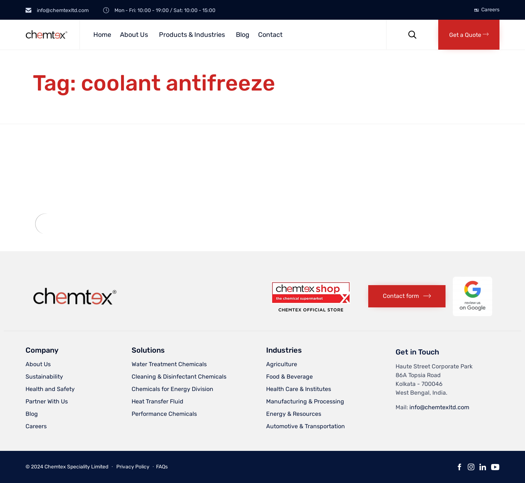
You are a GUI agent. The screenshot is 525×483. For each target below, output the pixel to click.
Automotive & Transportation (305, 426)
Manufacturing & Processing (305, 401)
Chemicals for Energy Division (172, 389)
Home (102, 35)
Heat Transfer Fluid (157, 401)
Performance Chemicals (164, 413)
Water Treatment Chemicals (169, 364)
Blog (242, 35)
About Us (134, 35)
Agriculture (281, 364)
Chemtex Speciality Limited (76, 467)
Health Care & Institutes (298, 389)
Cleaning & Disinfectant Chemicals (179, 376)
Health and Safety (50, 389)
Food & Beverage (289, 376)
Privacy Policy (132, 467)
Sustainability (44, 376)
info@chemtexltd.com (439, 407)
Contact (270, 35)
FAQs (162, 467)
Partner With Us (47, 401)
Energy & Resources (293, 413)
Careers (490, 9)
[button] (468, 35)
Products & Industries (192, 35)
